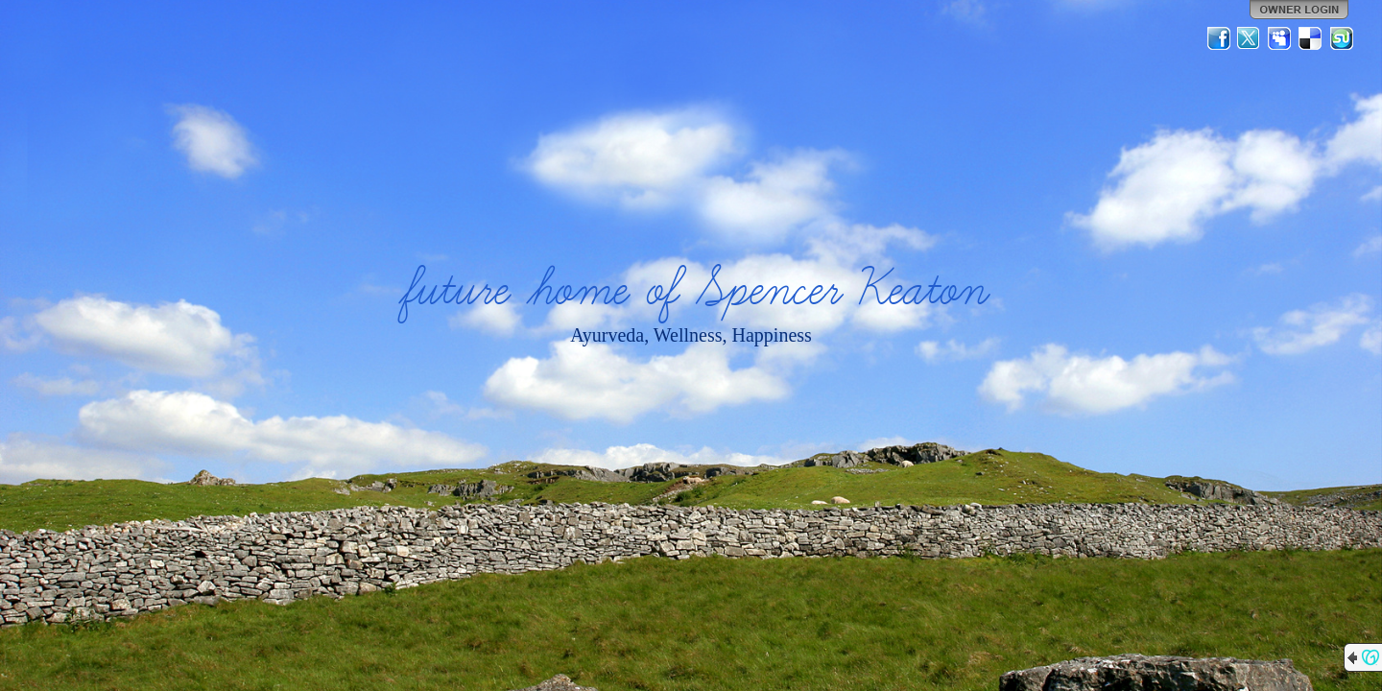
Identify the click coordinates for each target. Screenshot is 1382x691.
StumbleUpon (1341, 38)
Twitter (1249, 38)
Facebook (1218, 38)
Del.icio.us (1311, 38)
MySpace (1280, 38)
